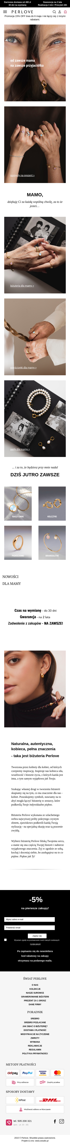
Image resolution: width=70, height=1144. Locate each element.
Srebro (35, 1018)
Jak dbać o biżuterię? (35, 1026)
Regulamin (35, 1050)
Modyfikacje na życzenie (35, 1034)
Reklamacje (35, 1046)
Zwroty (35, 1038)
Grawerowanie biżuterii (35, 997)
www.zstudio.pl (41, 1141)
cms (32, 1141)
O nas (35, 985)
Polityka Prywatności (35, 1053)
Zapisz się (37, 936)
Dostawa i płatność (35, 1030)
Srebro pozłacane (35, 1022)
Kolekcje (35, 989)
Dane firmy (35, 1004)
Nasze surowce (35, 993)
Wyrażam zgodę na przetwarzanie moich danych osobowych (36, 940)
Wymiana (35, 1042)
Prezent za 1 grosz (35, 1000)
